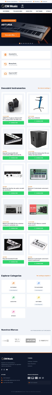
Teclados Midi (17, 11)
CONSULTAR (13, 123)
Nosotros (36, 1)
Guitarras (6, 11)
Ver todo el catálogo (44, 89)
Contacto (44, 1)
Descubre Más (10, 35)
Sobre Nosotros (32, 363)
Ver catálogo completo (44, 276)
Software (39, 11)
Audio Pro (29, 11)
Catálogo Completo (32, 361)
